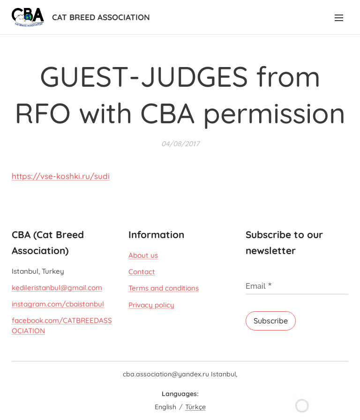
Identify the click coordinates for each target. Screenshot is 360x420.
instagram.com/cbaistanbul (58, 304)
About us (143, 254)
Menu (339, 17)
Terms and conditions (163, 288)
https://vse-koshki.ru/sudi (61, 176)
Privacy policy (151, 304)
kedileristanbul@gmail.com (57, 287)
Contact (141, 271)
